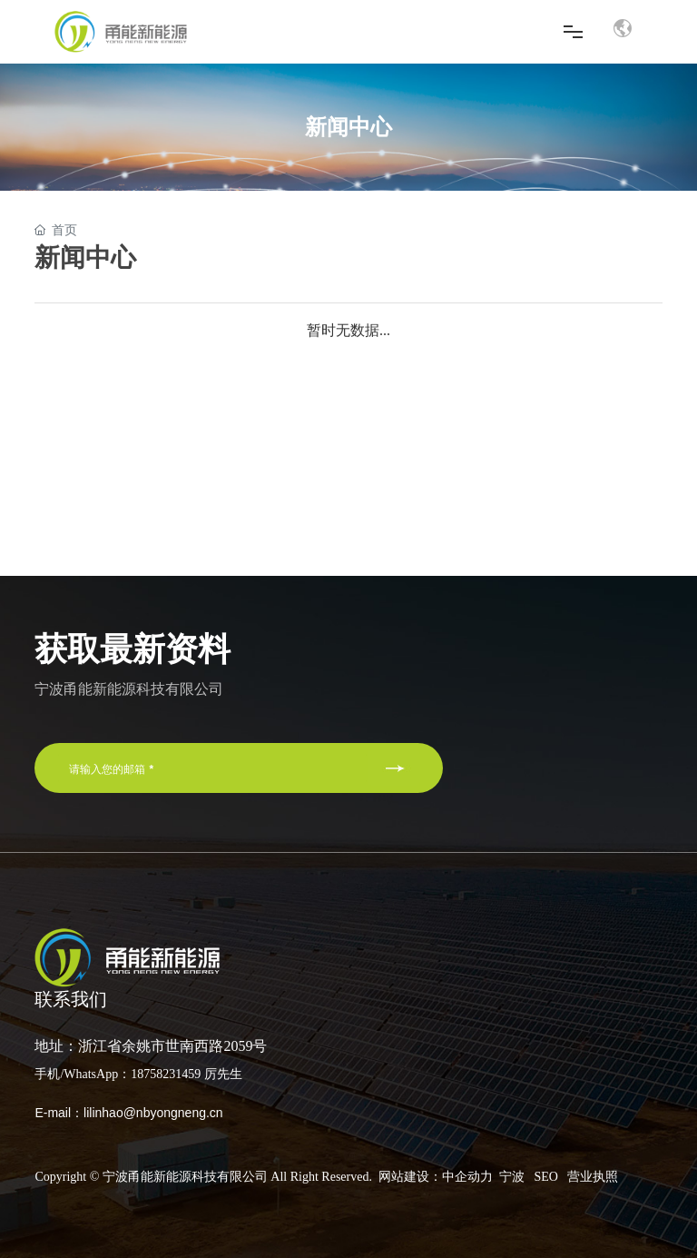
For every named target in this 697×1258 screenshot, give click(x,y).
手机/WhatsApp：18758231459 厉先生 (137, 1074)
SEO (545, 1177)
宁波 (512, 1177)
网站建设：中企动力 (435, 1177)
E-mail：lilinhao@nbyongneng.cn (128, 1112)
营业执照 (592, 1177)
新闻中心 (348, 127)
